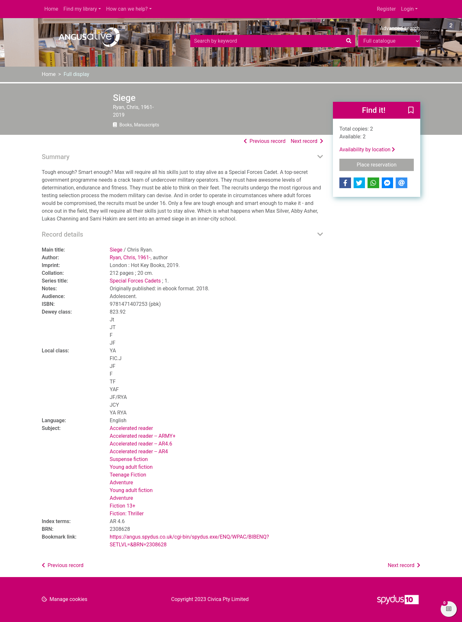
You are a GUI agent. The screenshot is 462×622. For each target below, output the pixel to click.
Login (407, 9)
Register (386, 9)
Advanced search (400, 28)
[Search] (348, 41)
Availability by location (367, 149)
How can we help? (127, 9)
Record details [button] (62, 234)
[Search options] (389, 41)
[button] (411, 110)
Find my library (80, 9)
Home (51, 9)
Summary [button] (56, 157)
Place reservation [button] (385, 164)
